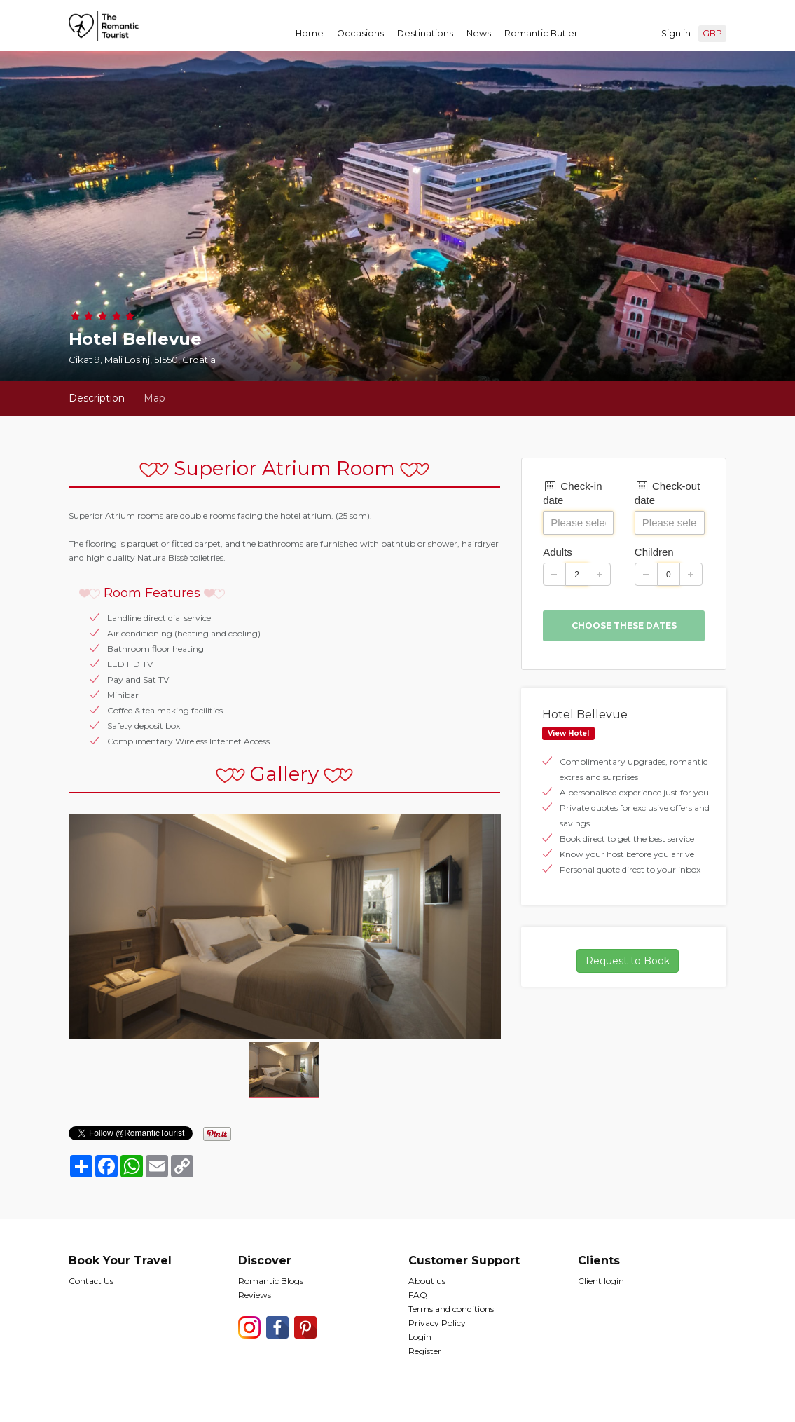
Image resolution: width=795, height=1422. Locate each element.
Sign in (676, 33)
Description (97, 398)
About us (426, 1281)
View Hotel (568, 733)
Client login (601, 1281)
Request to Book (628, 961)
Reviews (254, 1295)
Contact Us (91, 1281)
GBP (712, 33)
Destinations (425, 33)
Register (424, 1351)
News (478, 33)
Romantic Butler (541, 33)
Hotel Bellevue (585, 714)
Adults (557, 552)
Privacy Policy (437, 1323)
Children (654, 552)
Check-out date (667, 493)
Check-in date (572, 493)
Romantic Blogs (270, 1281)
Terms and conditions (451, 1309)
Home (310, 33)
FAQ (417, 1295)
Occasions (360, 33)
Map (154, 398)
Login (419, 1337)
